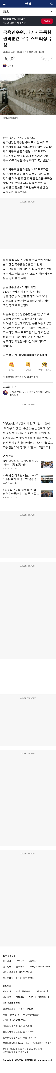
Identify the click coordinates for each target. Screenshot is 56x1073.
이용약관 (42, 997)
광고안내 (7, 966)
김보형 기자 (9, 386)
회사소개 (7, 961)
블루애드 (20, 966)
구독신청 (20, 961)
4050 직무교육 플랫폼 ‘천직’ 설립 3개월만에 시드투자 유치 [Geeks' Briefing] (21, 493)
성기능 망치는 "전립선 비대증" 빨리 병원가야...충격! (28, 437)
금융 (6, 11)
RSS (31, 997)
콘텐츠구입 (27, 991)
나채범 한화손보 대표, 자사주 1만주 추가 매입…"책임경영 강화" (20, 479)
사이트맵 (7, 997)
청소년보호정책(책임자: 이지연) (18, 1008)
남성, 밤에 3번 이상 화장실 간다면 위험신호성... (28, 442)
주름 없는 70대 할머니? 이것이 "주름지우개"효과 (28, 447)
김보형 (10, 65)
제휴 (18, 991)
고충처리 (33, 961)
